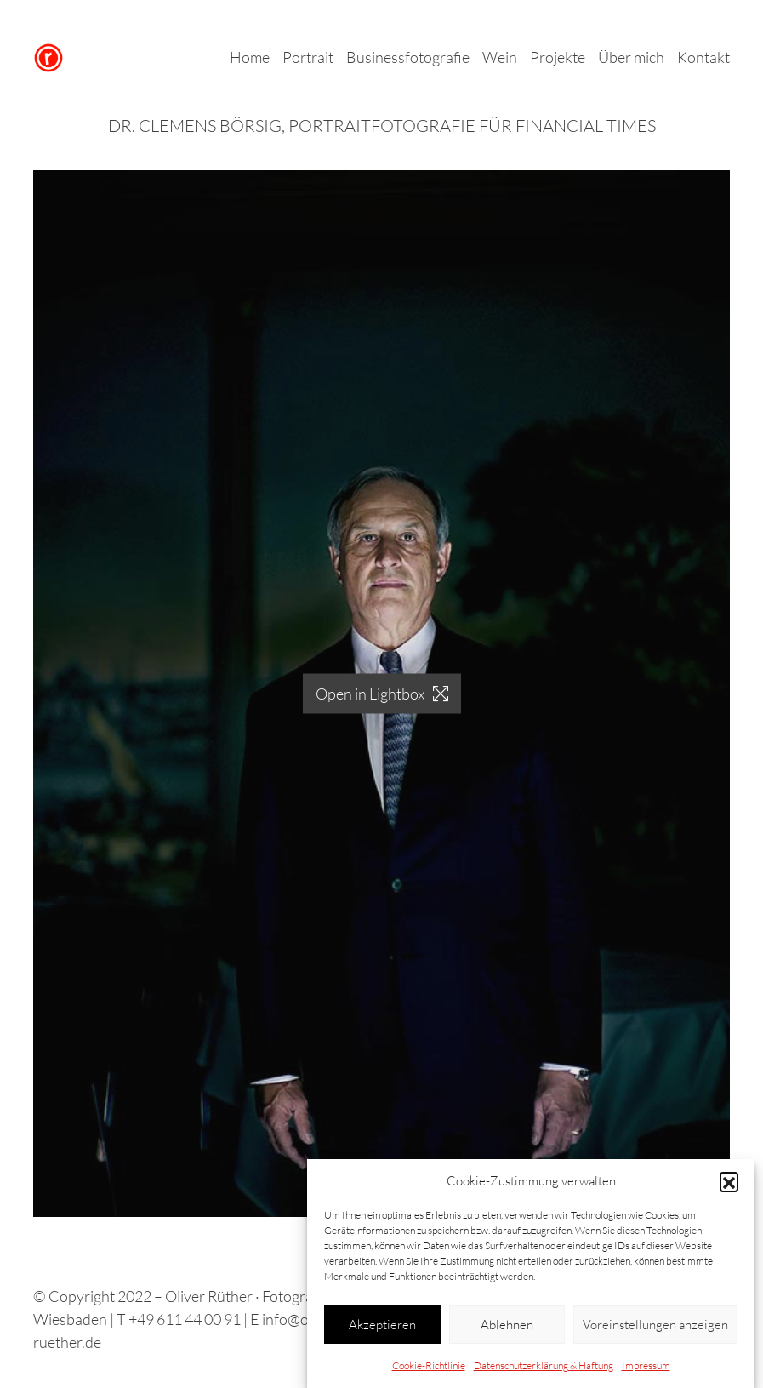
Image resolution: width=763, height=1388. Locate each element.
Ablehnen (507, 1328)
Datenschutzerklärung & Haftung (543, 1369)
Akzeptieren (382, 1328)
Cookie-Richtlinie (428, 1369)
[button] (728, 1184)
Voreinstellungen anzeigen (655, 1328)
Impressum (646, 1369)
